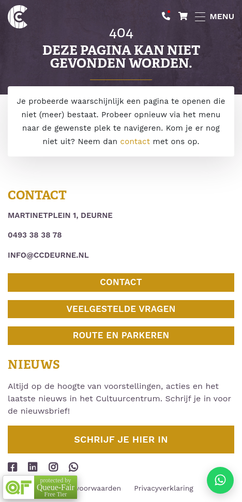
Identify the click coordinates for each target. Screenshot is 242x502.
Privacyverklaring (163, 488)
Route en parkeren (121, 335)
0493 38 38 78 (35, 235)
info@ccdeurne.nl (48, 255)
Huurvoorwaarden (89, 488)
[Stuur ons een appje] (220, 480)
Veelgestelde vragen (120, 309)
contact (135, 141)
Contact (121, 282)
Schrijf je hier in (121, 439)
